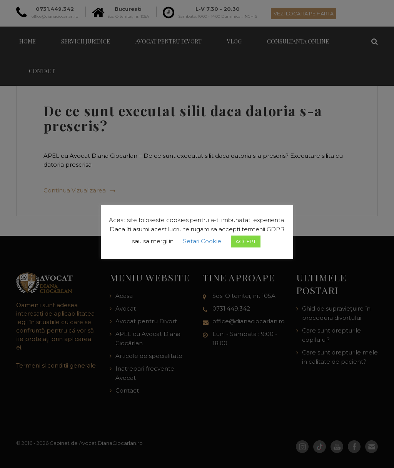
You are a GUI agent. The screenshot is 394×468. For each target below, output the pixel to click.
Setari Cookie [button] (202, 241)
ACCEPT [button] (245, 241)
